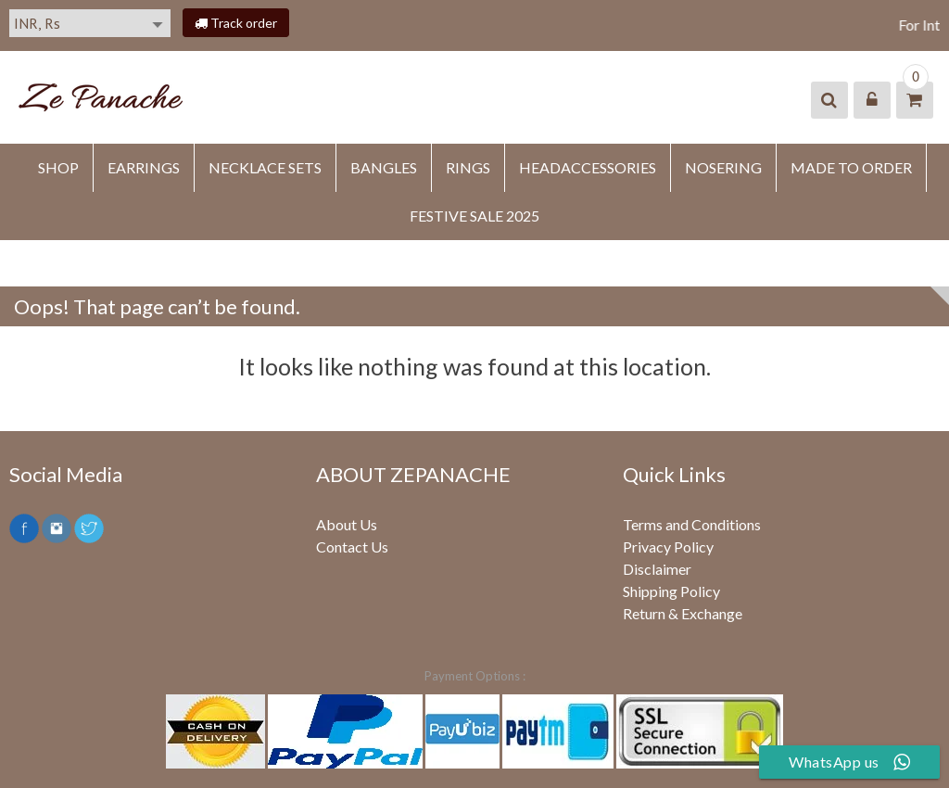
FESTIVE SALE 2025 (474, 215)
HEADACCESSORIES (587, 167)
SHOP (58, 167)
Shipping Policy (671, 591)
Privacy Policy (668, 546)
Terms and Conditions (692, 524)
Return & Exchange (682, 613)
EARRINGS (144, 167)
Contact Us (352, 546)
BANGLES (383, 167)
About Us (346, 524)
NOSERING (723, 167)
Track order (236, 23)
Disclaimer (657, 569)
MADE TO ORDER (851, 167)
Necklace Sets (265, 167)
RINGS (468, 167)
